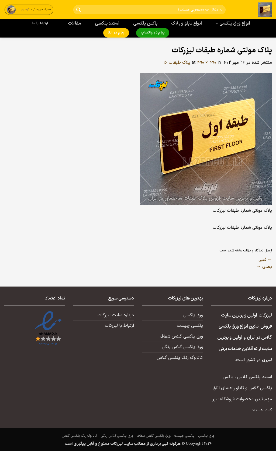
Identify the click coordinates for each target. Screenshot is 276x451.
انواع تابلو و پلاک (186, 23)
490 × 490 (206, 62)
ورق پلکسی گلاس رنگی (182, 347)
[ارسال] (78, 10)
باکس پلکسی (145, 23)
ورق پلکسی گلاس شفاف (181, 336)
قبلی (265, 260)
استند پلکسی (107, 23)
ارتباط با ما (40, 23)
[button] (29, 10)
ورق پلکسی (193, 315)
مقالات (74, 23)
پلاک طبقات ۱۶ (176, 62)
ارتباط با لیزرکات (119, 325)
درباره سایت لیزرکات (116, 315)
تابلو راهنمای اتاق (228, 388)
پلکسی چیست (190, 325)
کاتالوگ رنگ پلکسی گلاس (180, 358)
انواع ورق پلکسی (233, 23)
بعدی (264, 267)
